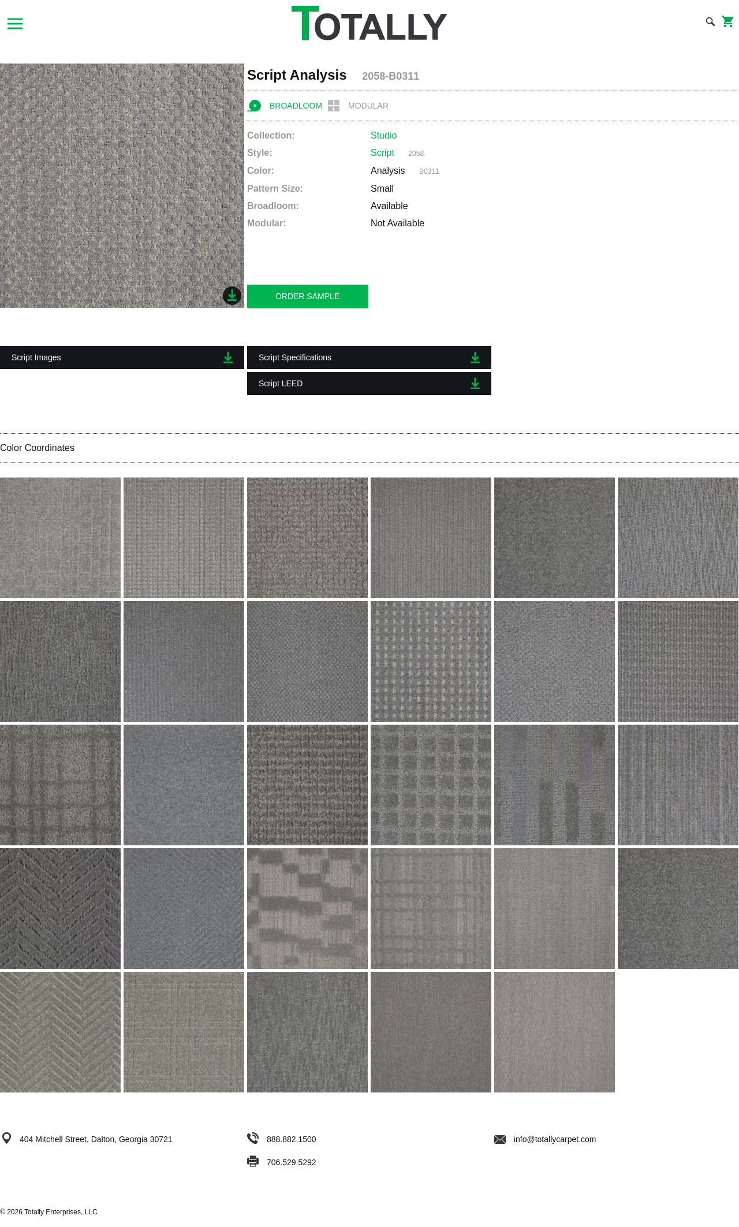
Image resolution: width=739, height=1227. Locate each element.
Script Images (122, 357)
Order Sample (307, 296)
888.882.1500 (291, 1139)
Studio (384, 135)
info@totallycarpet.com (545, 1139)
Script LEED (369, 383)
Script (382, 153)
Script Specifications (369, 357)
